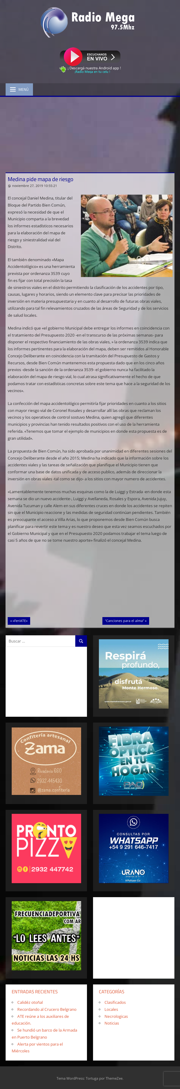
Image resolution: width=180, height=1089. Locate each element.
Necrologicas (116, 1016)
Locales (111, 1009)
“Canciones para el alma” (124, 620)
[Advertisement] (90, 132)
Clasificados (115, 1002)
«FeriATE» (21, 620)
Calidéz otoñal (30, 1002)
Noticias (111, 1023)
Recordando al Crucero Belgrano (46, 1009)
